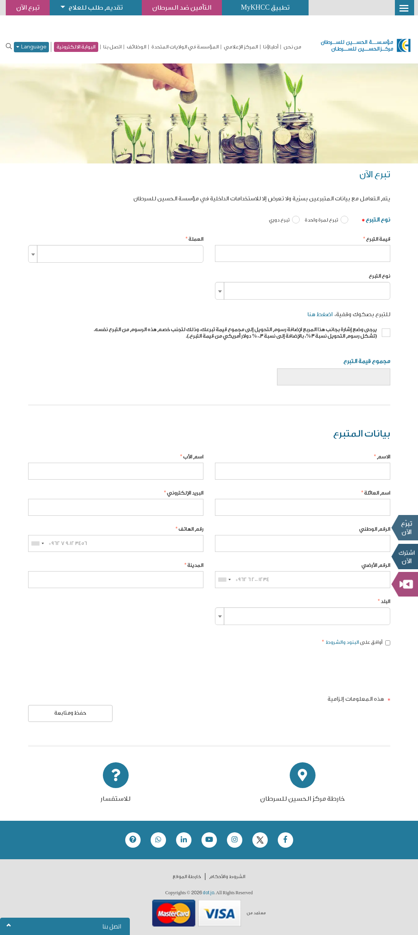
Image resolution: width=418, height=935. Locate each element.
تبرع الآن (404, 527)
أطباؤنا (271, 47)
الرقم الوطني (374, 529)
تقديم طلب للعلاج (96, 7)
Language (31, 47)
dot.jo (208, 892)
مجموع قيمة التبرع (366, 361)
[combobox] (115, 254)
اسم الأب (193, 457)
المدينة (195, 565)
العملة (195, 239)
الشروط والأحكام (227, 876)
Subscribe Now (404, 556)
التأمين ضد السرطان (182, 7)
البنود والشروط (342, 642)
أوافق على (357, 642)
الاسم (383, 457)
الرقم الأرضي (375, 565)
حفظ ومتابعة (70, 713)
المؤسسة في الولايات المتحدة (185, 47)
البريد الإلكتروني (185, 493)
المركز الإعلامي (241, 47)
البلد (385, 601)
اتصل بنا (112, 47)
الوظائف (136, 47)
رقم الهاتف (190, 529)
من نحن (292, 47)
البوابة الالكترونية (76, 47)
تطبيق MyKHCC (266, 7)
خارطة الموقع (187, 876)
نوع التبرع (378, 220)
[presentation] (331, 671)
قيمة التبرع (378, 239)
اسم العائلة (377, 493)
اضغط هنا (319, 314)
